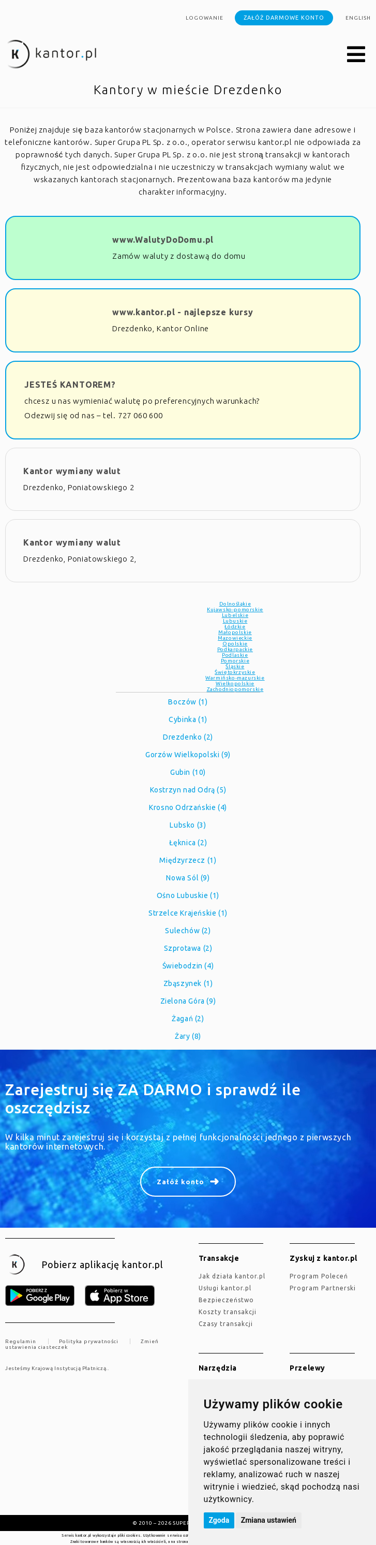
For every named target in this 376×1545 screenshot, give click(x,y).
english (358, 18)
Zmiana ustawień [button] (268, 1520)
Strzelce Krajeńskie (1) (188, 913)
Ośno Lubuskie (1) (188, 895)
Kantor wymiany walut (72, 471)
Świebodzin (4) (188, 966)
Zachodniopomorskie (235, 689)
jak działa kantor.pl (232, 1276)
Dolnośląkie (235, 604)
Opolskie (235, 643)
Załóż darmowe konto (284, 17)
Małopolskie (235, 632)
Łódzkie (234, 626)
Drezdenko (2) (188, 737)
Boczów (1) (187, 702)
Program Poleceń (319, 1276)
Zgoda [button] (219, 1520)
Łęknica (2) (188, 842)
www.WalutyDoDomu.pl (163, 239)
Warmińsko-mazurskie (234, 678)
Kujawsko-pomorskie (235, 609)
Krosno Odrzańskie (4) (188, 807)
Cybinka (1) (188, 719)
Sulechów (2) (187, 930)
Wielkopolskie (235, 683)
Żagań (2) (188, 1018)
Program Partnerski (323, 1288)
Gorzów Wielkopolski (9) (188, 755)
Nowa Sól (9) (187, 878)
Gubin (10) (188, 772)
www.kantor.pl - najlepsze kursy (182, 312)
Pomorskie (235, 661)
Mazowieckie (235, 638)
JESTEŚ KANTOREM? (70, 384)
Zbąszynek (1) (188, 983)
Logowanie (204, 18)
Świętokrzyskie (235, 672)
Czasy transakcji (226, 1323)
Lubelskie (235, 615)
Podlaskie (235, 655)
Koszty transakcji (228, 1311)
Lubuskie (235, 621)
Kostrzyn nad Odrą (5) (188, 790)
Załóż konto (180, 1181)
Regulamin (20, 1341)
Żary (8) (188, 1036)
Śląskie (234, 666)
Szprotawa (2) (188, 948)
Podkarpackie (235, 649)
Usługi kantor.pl (225, 1288)
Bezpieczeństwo (226, 1300)
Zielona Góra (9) (188, 1001)
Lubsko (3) (188, 825)
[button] (356, 55)
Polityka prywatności (88, 1341)
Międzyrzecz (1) (187, 860)
